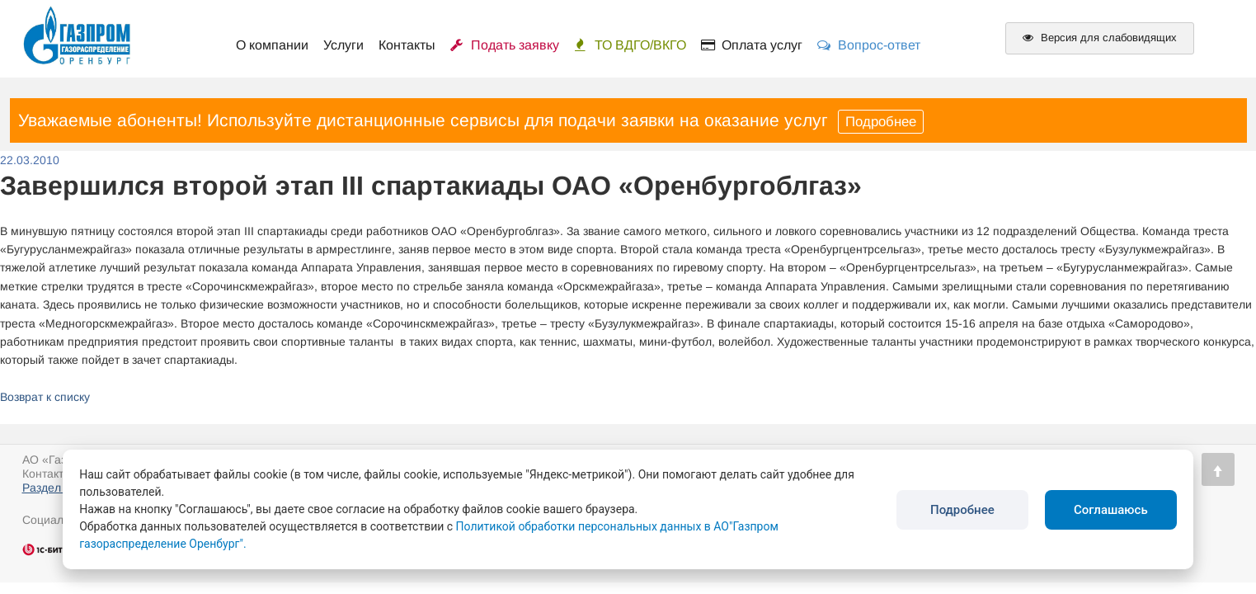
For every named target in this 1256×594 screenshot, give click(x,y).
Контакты (407, 45)
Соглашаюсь (1111, 509)
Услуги (343, 45)
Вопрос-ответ (868, 45)
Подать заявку (504, 45)
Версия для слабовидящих (1100, 37)
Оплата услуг (751, 45)
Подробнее (880, 122)
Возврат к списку (45, 396)
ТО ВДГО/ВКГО (630, 45)
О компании (272, 45)
